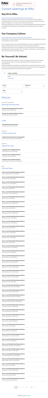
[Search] (12, 87)
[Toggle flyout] (44, 86)
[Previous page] (13, 387)
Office (4, 90)
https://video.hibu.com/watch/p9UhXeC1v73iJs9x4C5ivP (17, 37)
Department (28, 85)
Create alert (11, 78)
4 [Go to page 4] (26, 387)
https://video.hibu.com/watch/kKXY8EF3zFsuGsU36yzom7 (17, 18)
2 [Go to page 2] (19, 387)
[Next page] (34, 387)
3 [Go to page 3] (22, 387)
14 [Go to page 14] (31, 387)
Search (4, 85)
